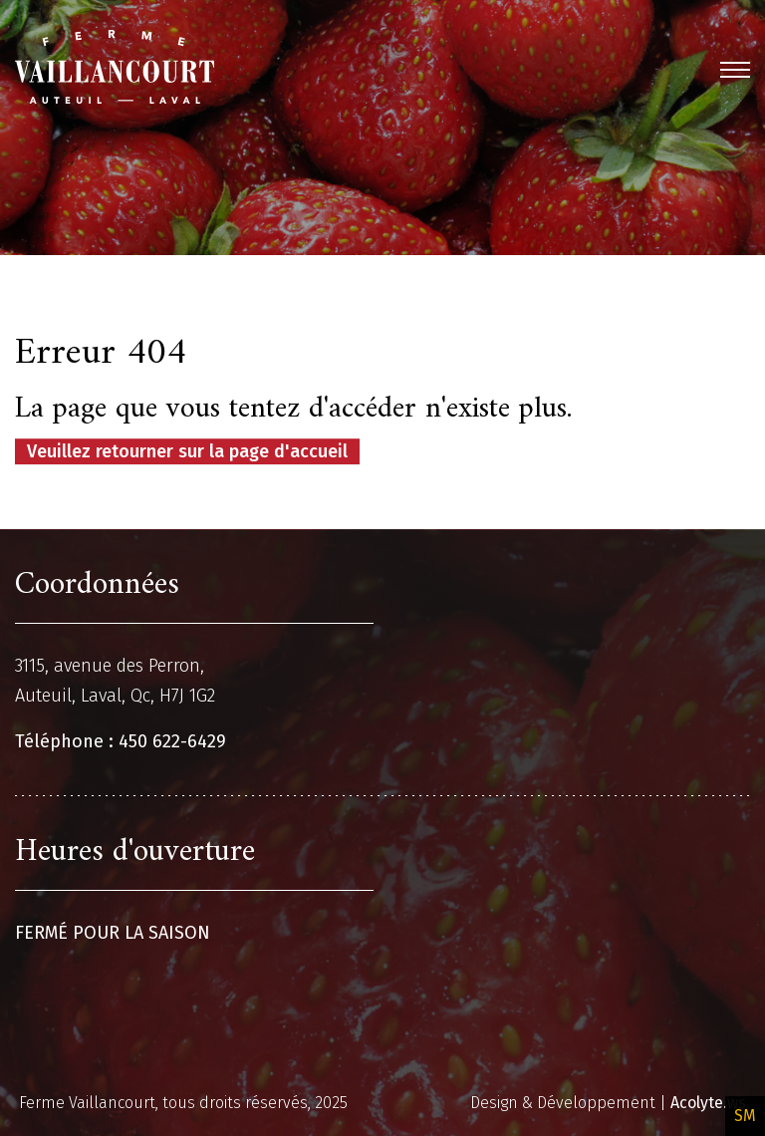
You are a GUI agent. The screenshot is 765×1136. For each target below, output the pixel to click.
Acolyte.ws (708, 1102)
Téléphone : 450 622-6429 (120, 741)
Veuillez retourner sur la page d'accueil (187, 451)
